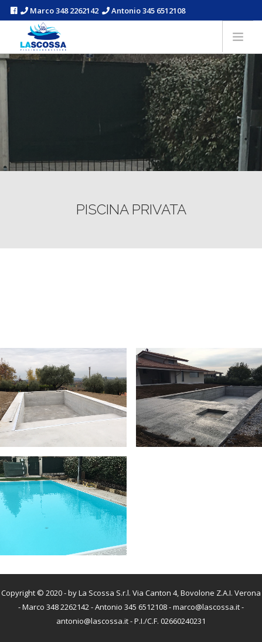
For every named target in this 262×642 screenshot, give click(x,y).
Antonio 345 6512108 (143, 10)
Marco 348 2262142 (59, 10)
